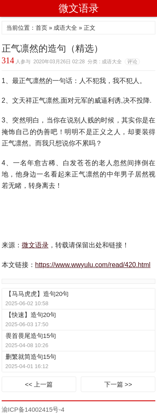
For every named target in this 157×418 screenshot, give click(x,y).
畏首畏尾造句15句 (31, 335)
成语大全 (65, 27)
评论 (132, 62)
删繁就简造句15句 (31, 356)
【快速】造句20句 (31, 314)
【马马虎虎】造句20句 (37, 293)
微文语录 (79, 8)
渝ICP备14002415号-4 (33, 409)
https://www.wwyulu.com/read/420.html (93, 264)
